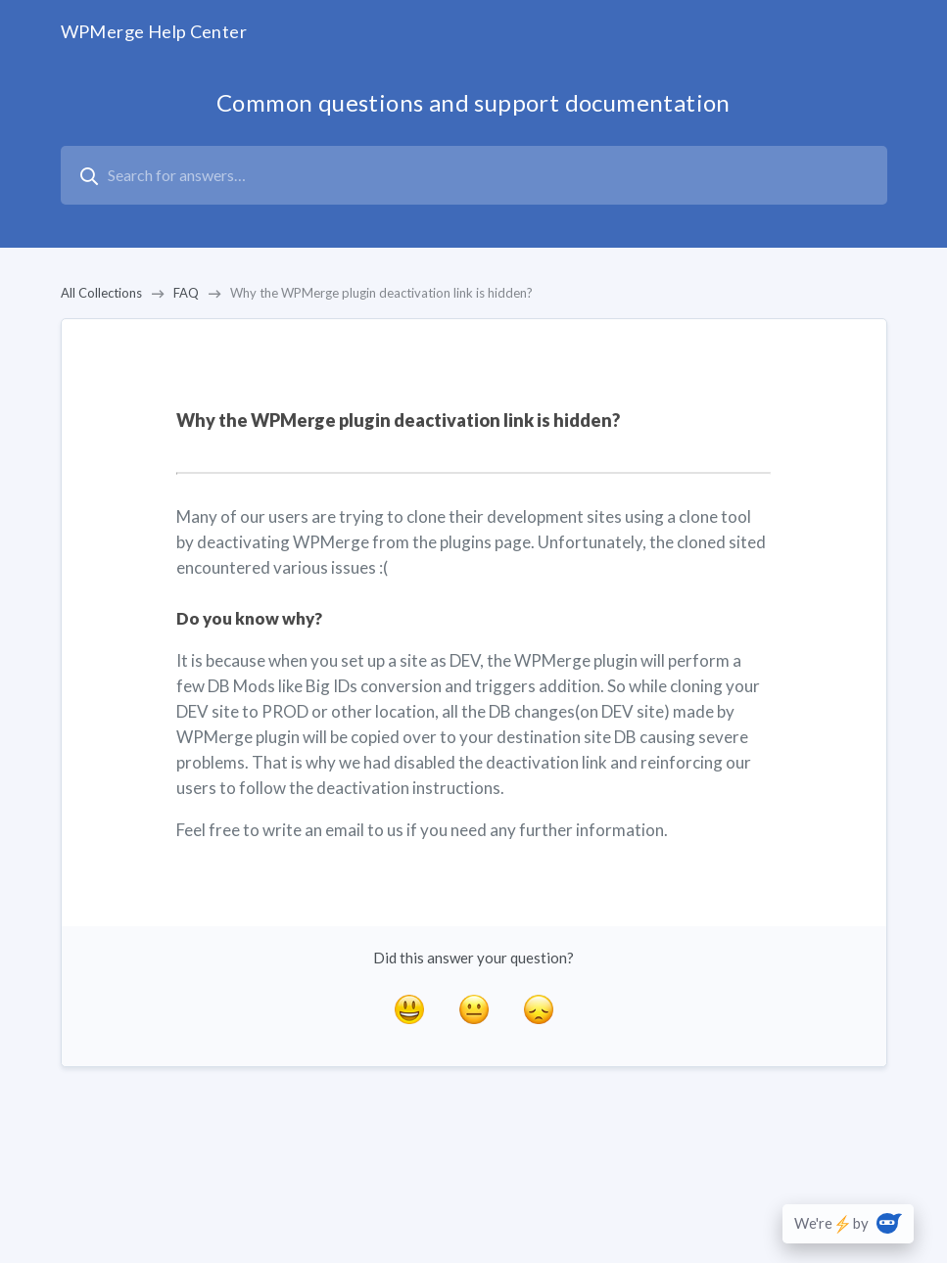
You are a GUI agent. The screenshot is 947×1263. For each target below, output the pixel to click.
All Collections (101, 293)
